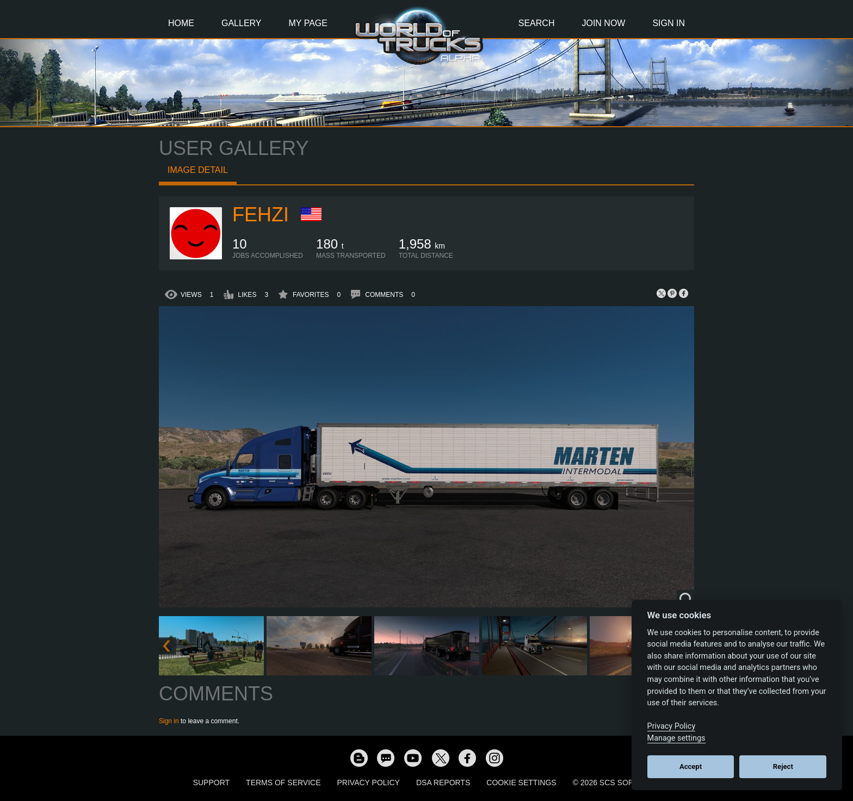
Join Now (603, 23)
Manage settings (676, 738)
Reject (783, 766)
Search (536, 23)
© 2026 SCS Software (616, 782)
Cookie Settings (521, 782)
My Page (308, 23)
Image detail (198, 170)
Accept (690, 766)
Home (181, 23)
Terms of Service (283, 782)
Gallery (241, 23)
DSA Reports (443, 782)
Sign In (668, 23)
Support (211, 782)
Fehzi (260, 214)
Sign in (169, 721)
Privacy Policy (368, 782)
